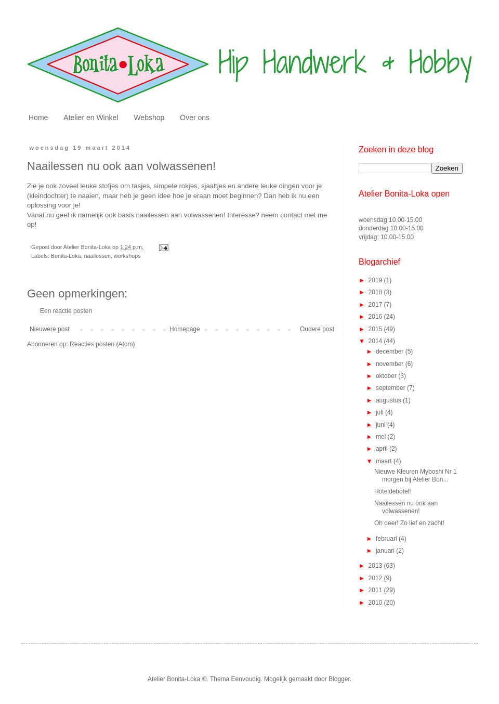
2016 (376, 316)
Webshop (149, 117)
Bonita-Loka (66, 256)
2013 (376, 565)
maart (384, 461)
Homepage (184, 329)
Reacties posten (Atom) (102, 344)
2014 (376, 341)
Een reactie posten (66, 311)
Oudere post (317, 329)
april (382, 448)
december (390, 351)
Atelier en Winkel (90, 117)
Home (38, 117)
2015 (376, 329)
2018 (376, 292)
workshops (127, 256)
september (391, 388)
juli (380, 412)
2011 (376, 590)
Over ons (194, 117)
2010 (376, 602)
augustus (389, 400)
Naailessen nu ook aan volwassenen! (406, 507)
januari (386, 550)
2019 (376, 280)
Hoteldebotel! (392, 491)
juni (381, 424)
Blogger (339, 679)
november (390, 364)
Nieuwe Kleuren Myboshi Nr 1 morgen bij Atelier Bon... (415, 475)
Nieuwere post (50, 329)
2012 (376, 578)
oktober (387, 376)
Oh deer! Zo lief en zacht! (409, 523)
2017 (376, 304)
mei (382, 436)
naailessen (97, 256)
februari (387, 538)
